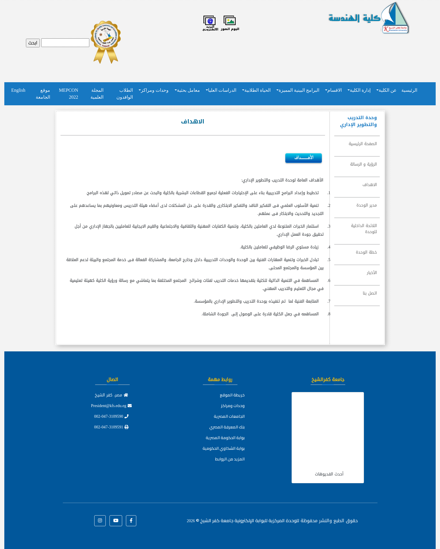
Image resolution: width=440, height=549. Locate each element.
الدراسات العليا (222, 90)
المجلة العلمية (96, 94)
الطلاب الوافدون (124, 94)
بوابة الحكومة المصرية (225, 437)
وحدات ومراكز (155, 90)
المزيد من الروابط (230, 459)
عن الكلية (388, 90)
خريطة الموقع (232, 395)
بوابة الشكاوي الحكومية (224, 448)
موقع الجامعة (43, 94)
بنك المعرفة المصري (227, 427)
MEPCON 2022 (68, 94)
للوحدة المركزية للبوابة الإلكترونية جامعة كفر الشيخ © (243, 520)
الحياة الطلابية (257, 90)
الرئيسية (409, 90)
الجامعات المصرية (229, 416)
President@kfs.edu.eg (111, 406)
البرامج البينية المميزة (299, 90)
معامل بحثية (188, 90)
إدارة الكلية (360, 90)
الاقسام (334, 90)
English (18, 90)
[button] (131, 520)
